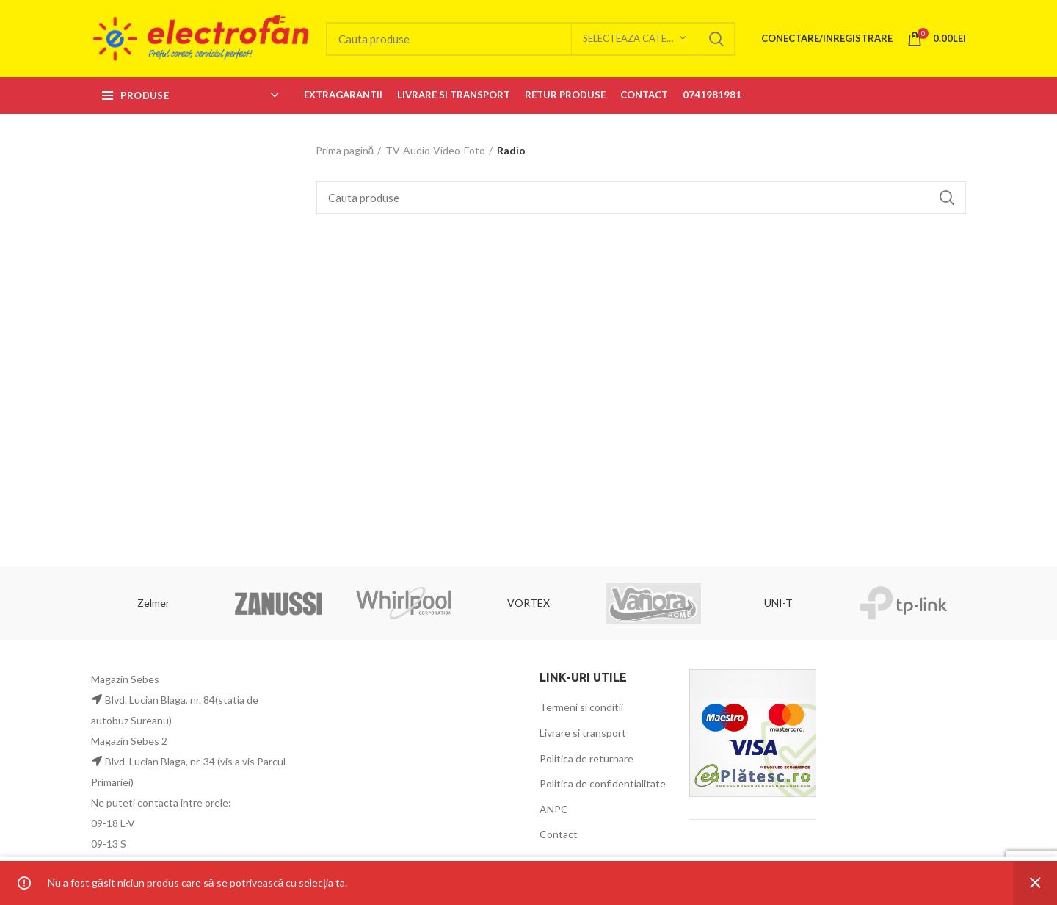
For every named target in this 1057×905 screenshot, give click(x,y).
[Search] (530, 39)
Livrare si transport (583, 732)
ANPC (554, 809)
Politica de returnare (586, 758)
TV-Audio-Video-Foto (435, 150)
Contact (559, 834)
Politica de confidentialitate (603, 783)
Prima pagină (345, 150)
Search (715, 39)
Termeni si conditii (581, 707)
